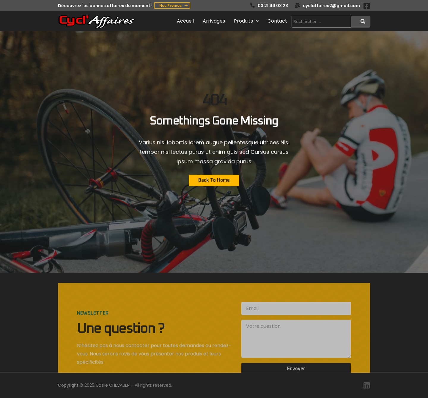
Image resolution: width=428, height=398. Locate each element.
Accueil (185, 21)
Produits (246, 21)
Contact (277, 21)
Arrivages (214, 21)
